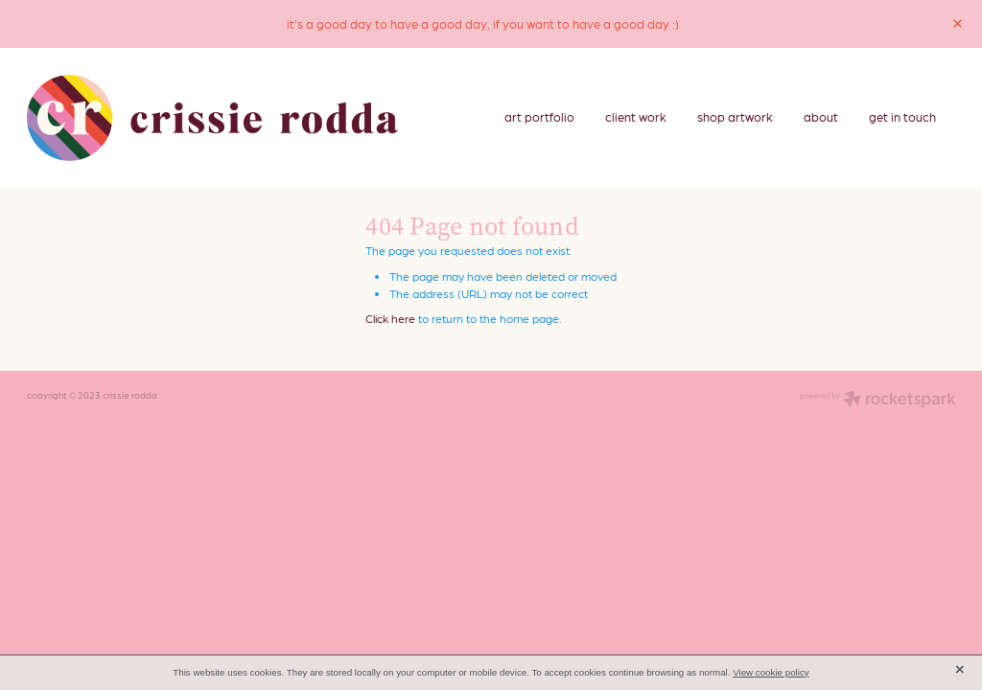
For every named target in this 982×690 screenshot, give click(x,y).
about (821, 116)
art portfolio (539, 116)
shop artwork (735, 116)
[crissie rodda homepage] (212, 118)
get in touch (902, 116)
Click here (390, 318)
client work (635, 116)
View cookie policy (771, 672)
